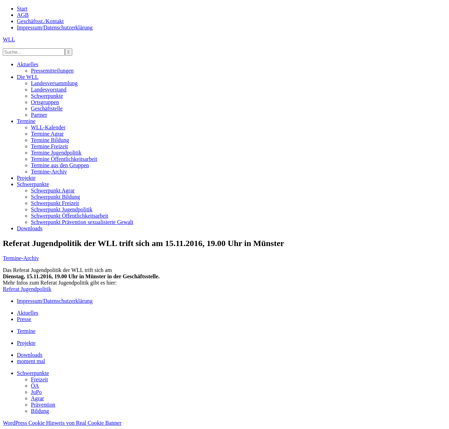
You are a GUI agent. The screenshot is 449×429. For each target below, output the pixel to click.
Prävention (43, 405)
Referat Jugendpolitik (27, 289)
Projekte (26, 343)
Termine (26, 331)
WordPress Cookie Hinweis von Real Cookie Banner (62, 423)
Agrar (37, 398)
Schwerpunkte (33, 373)
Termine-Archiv (21, 258)
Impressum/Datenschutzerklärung (55, 301)
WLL (9, 39)
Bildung (40, 411)
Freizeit (39, 379)
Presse (24, 319)
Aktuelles (27, 313)
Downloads (29, 355)
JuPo (36, 392)
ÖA (35, 386)
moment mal (31, 361)
